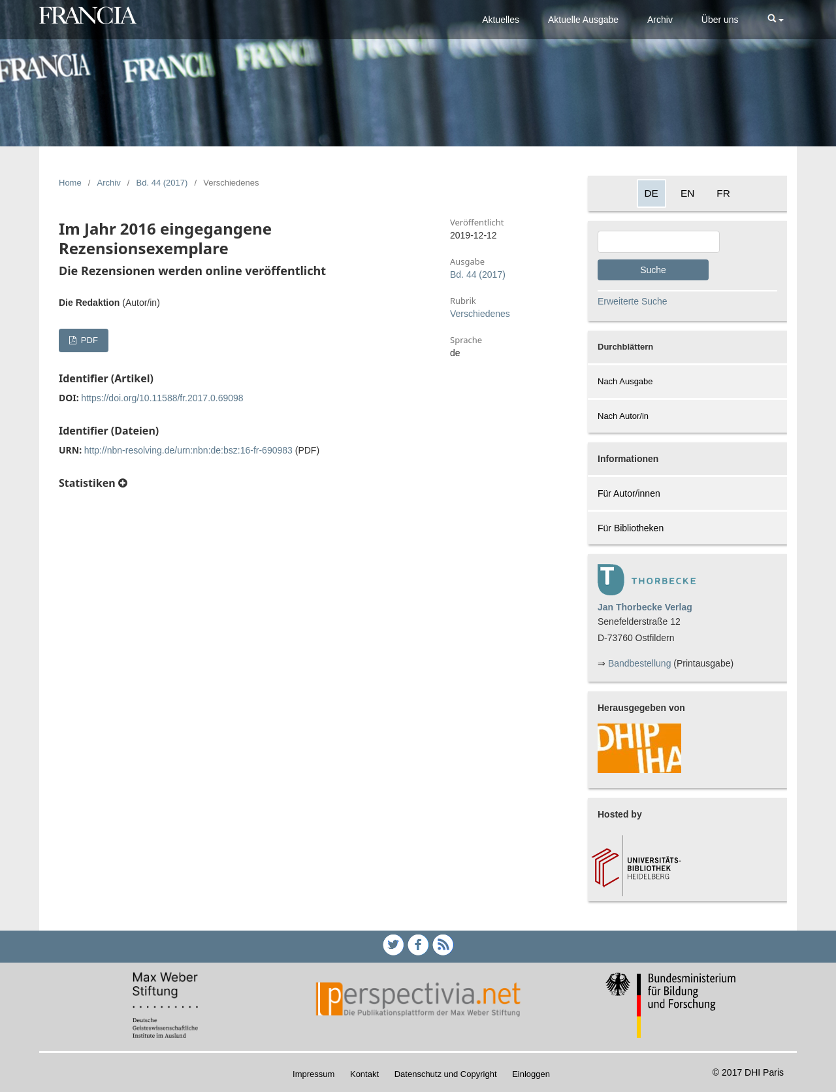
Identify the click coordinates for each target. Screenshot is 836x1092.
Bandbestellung (639, 663)
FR (723, 193)
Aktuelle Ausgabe (583, 19)
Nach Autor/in (623, 416)
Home (70, 183)
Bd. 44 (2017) (162, 183)
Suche (653, 270)
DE (651, 193)
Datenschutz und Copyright (445, 1074)
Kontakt (364, 1074)
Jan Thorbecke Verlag (645, 607)
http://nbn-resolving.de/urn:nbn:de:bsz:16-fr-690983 (188, 450)
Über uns (720, 19)
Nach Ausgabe (625, 381)
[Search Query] (659, 242)
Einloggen (531, 1074)
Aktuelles (500, 19)
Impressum (313, 1074)
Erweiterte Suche (632, 301)
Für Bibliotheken (631, 528)
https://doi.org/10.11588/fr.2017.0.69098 (162, 398)
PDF (88, 340)
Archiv (660, 19)
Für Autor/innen (629, 493)
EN (687, 193)
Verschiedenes (480, 313)
